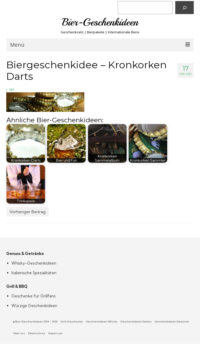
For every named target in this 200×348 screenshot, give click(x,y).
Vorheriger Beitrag (27, 211)
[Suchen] (184, 7)
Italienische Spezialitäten (34, 272)
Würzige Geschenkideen (34, 305)
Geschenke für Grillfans (33, 296)
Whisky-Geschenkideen (33, 263)
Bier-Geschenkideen (100, 22)
